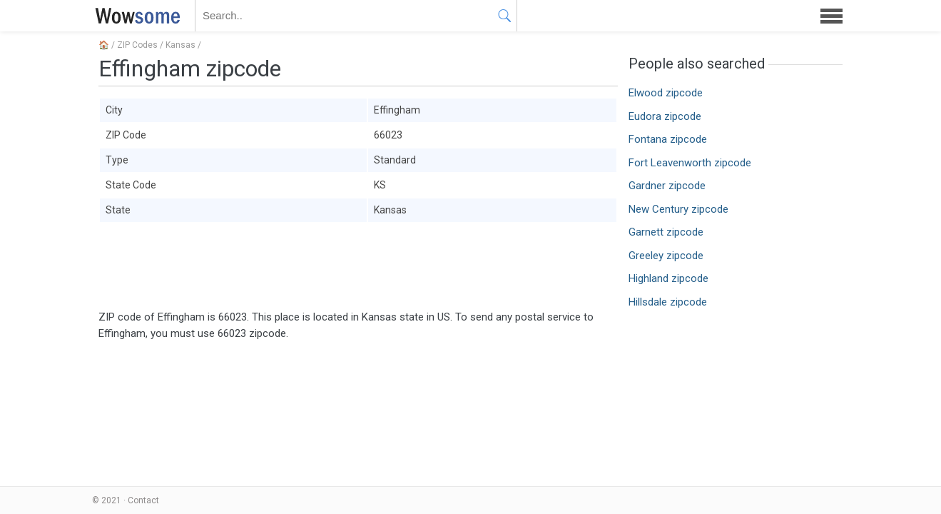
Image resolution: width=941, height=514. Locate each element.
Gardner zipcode (667, 185)
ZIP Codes (137, 45)
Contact (143, 500)
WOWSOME (135, 15)
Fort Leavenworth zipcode (690, 162)
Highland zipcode (668, 278)
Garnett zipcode (666, 232)
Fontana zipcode (668, 139)
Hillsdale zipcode (668, 302)
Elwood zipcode (666, 92)
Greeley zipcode (666, 255)
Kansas (180, 45)
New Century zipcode (678, 209)
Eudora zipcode (665, 116)
